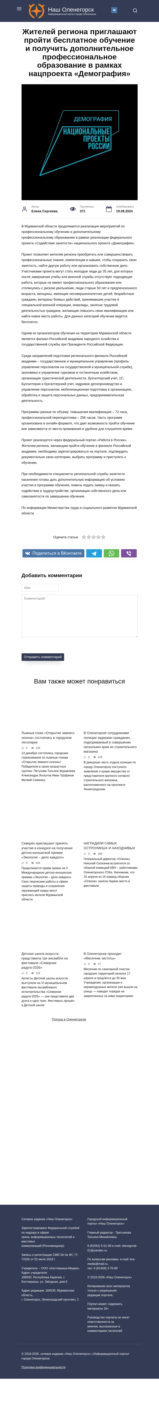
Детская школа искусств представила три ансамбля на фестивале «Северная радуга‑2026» (45, 960)
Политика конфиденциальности (44, 1367)
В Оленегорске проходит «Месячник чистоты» (103, 956)
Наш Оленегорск (71, 9)
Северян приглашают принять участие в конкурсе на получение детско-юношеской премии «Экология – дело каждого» (47, 850)
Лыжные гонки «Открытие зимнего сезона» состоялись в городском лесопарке (48, 737)
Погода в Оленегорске (69, 1019)
